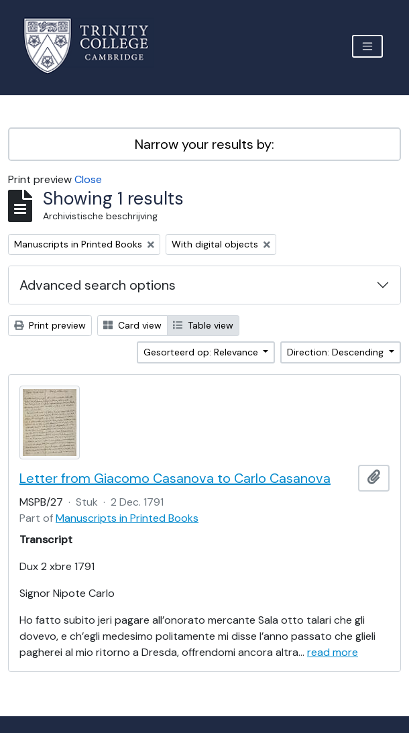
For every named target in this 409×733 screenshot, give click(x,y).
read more (332, 652)
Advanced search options (97, 285)
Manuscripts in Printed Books (127, 518)
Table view (203, 325)
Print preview (50, 325)
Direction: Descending (336, 352)
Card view (132, 325)
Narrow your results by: (204, 144)
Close (88, 179)
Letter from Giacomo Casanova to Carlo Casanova (175, 478)
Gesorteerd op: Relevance (202, 352)
